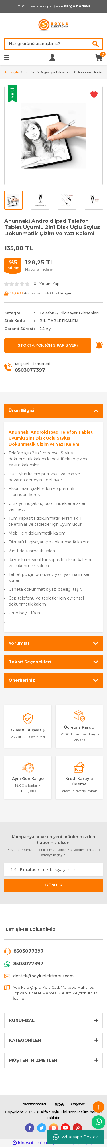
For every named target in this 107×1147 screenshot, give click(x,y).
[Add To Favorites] (94, 94)
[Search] (53, 44)
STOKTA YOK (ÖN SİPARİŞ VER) (48, 345)
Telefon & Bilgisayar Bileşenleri (69, 313)
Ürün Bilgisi (21, 410)
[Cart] (99, 57)
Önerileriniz (22, 680)
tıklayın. (66, 293)
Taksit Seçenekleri (30, 661)
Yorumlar (19, 643)
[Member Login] (52, 57)
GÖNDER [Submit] (53, 885)
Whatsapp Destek (75, 1137)
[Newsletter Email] (53, 869)
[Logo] (53, 25)
